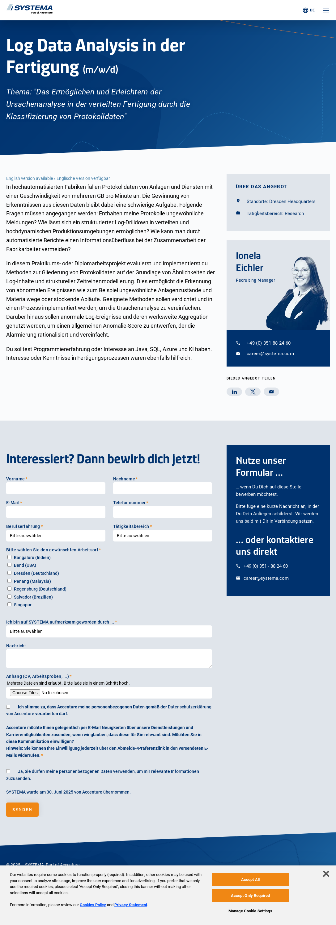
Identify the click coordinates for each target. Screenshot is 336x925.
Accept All (250, 879)
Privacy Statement (130, 904)
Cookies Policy (93, 904)
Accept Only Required (250, 895)
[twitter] (253, 392)
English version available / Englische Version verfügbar (58, 178)
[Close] (326, 874)
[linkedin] (234, 392)
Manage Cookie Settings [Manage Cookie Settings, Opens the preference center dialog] (250, 911)
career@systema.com (270, 353)
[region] (168, 895)
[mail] (271, 392)
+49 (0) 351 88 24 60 (269, 343)
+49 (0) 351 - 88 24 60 (266, 566)
